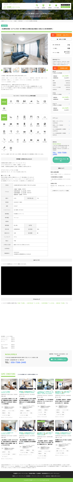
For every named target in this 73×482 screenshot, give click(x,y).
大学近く (14, 81)
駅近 (7, 77)
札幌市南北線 (17, 191)
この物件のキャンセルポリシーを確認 (60, 190)
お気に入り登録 (62, 39)
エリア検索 (37, 7)
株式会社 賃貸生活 (57, 144)
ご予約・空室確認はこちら (59, 359)
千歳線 (15, 189)
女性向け (3, 77)
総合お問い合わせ (65, 7)
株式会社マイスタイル (27, 417)
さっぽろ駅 (23, 191)
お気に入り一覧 (66, 4)
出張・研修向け (36, 79)
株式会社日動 (44, 416)
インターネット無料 (13, 77)
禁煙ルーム (9, 79)
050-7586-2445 (60, 153)
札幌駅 (19, 189)
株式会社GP (62, 416)
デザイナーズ (22, 79)
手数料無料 (32, 77)
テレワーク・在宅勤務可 (6, 81)
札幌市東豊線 (17, 192)
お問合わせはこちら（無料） (61, 160)
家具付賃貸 (4, 79)
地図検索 (50, 7)
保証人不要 (38, 77)
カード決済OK (16, 79)
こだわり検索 (56, 7)
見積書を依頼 (63, 68)
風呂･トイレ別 (44, 77)
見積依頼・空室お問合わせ (64, 35)
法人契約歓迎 (29, 79)
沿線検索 (43, 7)
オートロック (25, 77)
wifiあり (20, 77)
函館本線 (16, 194)
